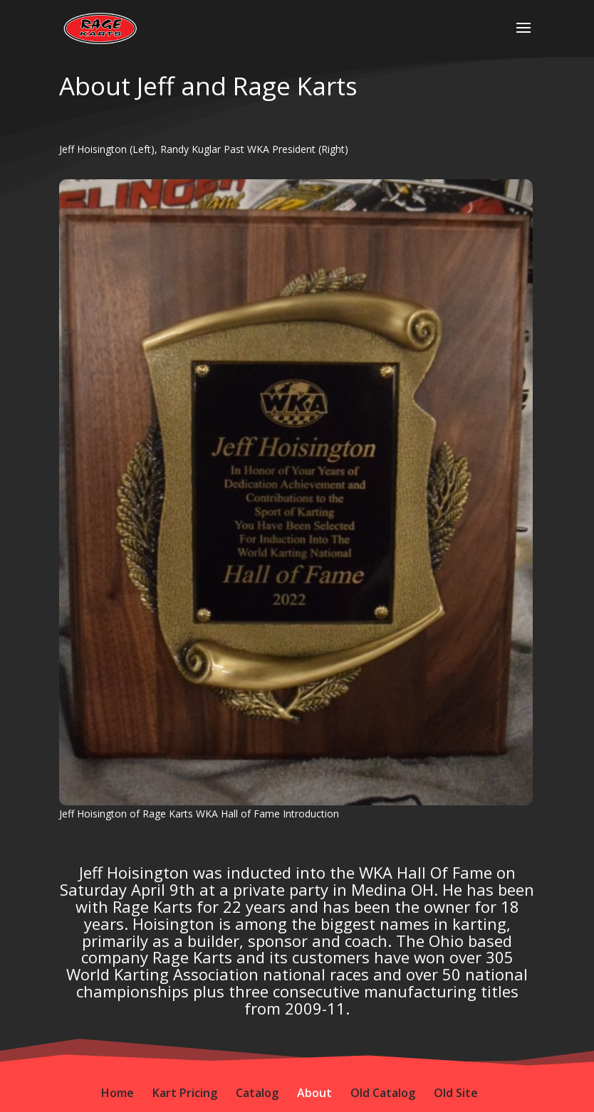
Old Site (456, 1093)
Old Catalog (382, 1093)
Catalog (257, 1093)
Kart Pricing (184, 1093)
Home (117, 1093)
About (314, 1093)
